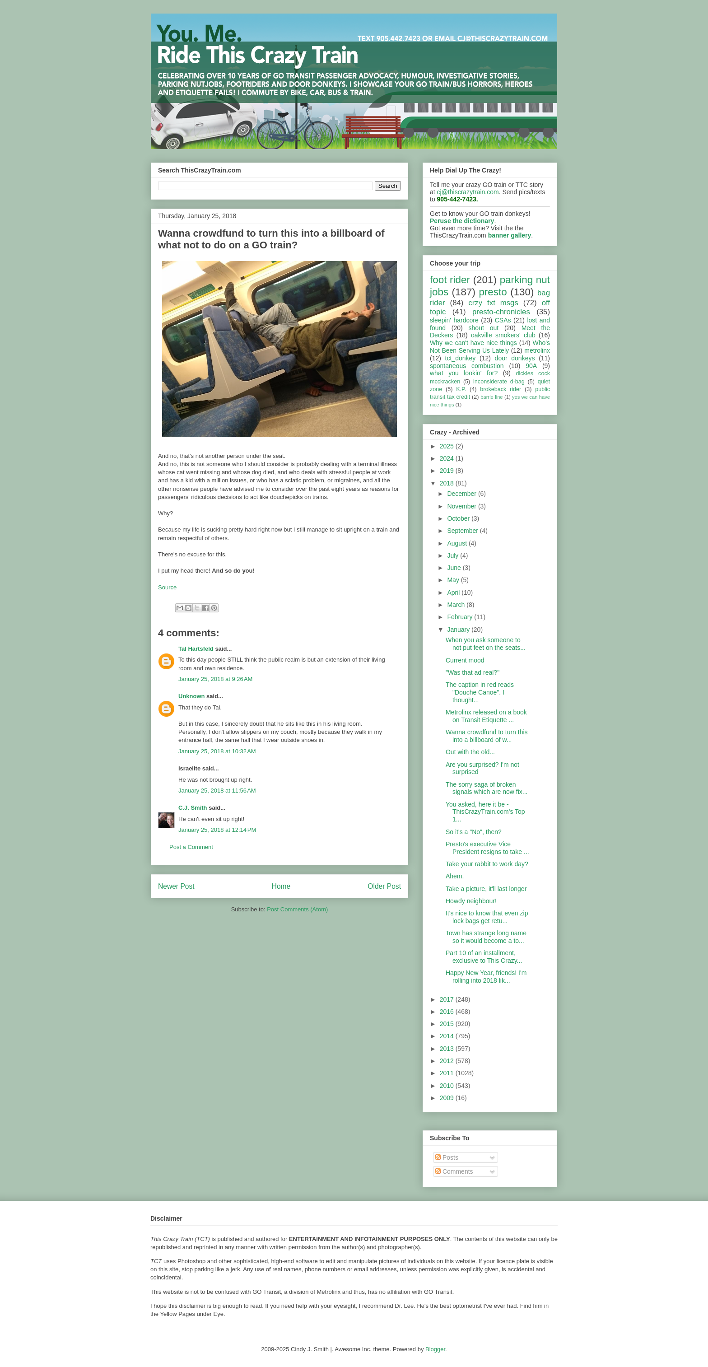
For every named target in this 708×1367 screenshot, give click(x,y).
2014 (448, 1036)
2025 (448, 446)
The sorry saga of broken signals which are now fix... (487, 788)
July (453, 555)
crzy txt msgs (493, 303)
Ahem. (455, 876)
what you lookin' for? (464, 373)
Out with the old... (470, 752)
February (460, 617)
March (456, 604)
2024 (448, 458)
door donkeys (515, 358)
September (463, 530)
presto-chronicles (501, 312)
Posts (446, 1157)
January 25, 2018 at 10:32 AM (217, 751)
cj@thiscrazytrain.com (468, 192)
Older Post (384, 886)
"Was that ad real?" (472, 672)
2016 (448, 1011)
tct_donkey (460, 358)
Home (281, 886)
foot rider (450, 279)
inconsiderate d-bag (499, 381)
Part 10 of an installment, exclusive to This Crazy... (484, 956)
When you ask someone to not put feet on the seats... (486, 643)
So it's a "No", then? (474, 831)
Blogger (435, 1349)
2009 (448, 1097)
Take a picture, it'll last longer (486, 888)
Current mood (465, 660)
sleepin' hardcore (454, 320)
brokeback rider (500, 389)
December (462, 493)
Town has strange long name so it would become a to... (486, 936)
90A (531, 365)
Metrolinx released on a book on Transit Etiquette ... (486, 716)
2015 (448, 1023)
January (459, 629)
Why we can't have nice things (473, 342)
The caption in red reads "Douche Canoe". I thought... (480, 692)
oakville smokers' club (503, 335)
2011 (448, 1073)
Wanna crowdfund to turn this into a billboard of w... (487, 735)
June (454, 567)
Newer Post (176, 886)
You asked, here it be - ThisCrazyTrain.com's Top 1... (485, 812)
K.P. (461, 389)
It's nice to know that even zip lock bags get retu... (487, 917)
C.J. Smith (192, 807)
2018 (448, 483)
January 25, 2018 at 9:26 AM (215, 679)
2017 (448, 999)
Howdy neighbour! (471, 901)
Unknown (191, 696)
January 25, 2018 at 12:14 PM (217, 829)
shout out (484, 327)
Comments (454, 1171)
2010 (448, 1085)
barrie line (491, 397)
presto (493, 292)
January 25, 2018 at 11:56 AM (217, 790)
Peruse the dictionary (462, 220)
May (454, 579)
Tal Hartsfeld (196, 648)
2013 (448, 1048)
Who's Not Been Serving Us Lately (490, 346)
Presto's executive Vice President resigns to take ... (487, 847)
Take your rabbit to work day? (487, 864)
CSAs (503, 320)
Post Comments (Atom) (297, 909)
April (454, 592)
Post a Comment (191, 847)
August (457, 543)
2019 (448, 470)
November (462, 506)
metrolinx (537, 350)
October (459, 518)
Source (167, 587)
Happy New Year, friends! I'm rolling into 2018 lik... (486, 976)
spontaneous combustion (467, 365)
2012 (448, 1060)
